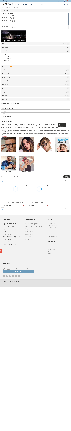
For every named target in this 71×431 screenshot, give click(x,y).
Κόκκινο (6, 168)
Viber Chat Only (9, 371)
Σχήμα (4, 200)
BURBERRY (6, 132)
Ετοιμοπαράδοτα (8, 57)
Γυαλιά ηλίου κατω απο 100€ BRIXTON (10, 22)
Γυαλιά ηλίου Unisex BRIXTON (9, 19)
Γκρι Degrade (7, 180)
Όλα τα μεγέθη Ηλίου (52, 380)
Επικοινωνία (7, 378)
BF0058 (5, 146)
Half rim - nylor (7, 196)
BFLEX (5, 126)
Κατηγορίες (5, 65)
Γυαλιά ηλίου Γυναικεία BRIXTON (9, 17)
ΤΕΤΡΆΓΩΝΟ (6, 215)
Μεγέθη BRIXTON (6, 44)
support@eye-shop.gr (10, 373)
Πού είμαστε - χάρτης (32, 368)
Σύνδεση (50, 390)
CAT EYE (5, 205)
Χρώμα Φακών (6, 171)
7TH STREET (6, 117)
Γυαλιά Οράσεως (7, 72)
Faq (26, 373)
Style (4, 189)
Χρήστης (50, 395)
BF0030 (5, 144)
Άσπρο (6, 159)
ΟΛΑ (5, 47)
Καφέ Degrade (7, 184)
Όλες (5, 222)
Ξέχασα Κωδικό (51, 401)
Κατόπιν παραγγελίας (9, 58)
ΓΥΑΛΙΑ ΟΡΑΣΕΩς (9, 7)
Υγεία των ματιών (51, 367)
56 (4, 49)
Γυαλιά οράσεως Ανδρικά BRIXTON (10, 26)
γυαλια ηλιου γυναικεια (7, 252)
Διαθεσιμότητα (6, 53)
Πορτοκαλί (7, 164)
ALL (5, 157)
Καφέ (6, 182)
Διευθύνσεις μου (51, 393)
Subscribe (18, 416)
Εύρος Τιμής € (7, 80)
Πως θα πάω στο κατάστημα (34, 371)
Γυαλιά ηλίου (50, 373)
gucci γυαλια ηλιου (6, 260)
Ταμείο (49, 403)
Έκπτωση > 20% (7, 225)
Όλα (5, 60)
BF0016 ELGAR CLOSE (8, 140)
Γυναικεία (6, 100)
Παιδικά (5, 102)
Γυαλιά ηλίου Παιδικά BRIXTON (9, 20)
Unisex (5, 94)
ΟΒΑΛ (5, 207)
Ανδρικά (5, 98)
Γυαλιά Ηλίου (7, 70)
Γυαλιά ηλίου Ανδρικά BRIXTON (9, 16)
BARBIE (5, 123)
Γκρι (5, 178)
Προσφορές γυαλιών (52, 377)
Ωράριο (5, 376)
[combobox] (5, 320)
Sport (5, 96)
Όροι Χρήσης (29, 376)
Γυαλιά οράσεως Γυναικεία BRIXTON (10, 27)
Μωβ (5, 162)
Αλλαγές (28, 381)
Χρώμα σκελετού (6, 153)
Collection (5, 229)
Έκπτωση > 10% (7, 223)
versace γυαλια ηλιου (7, 265)
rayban (3, 257)
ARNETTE (6, 121)
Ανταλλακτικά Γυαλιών (9, 75)
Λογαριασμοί (29, 378)
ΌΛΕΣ (5, 232)
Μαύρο (6, 166)
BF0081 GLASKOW (7, 150)
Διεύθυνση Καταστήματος (11, 381)
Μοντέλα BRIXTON (6, 135)
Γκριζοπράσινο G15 (8, 186)
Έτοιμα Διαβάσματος (8, 106)
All (4, 193)
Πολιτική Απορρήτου (9, 389)
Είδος (4, 89)
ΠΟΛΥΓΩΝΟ (6, 209)
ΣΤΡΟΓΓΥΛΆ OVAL (7, 213)
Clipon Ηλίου (7, 177)
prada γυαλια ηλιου (6, 263)
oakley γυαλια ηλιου (6, 255)
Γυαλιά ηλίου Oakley (52, 375)
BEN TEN (6, 125)
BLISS (5, 128)
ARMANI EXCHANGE (8, 119)
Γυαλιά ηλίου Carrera (52, 369)
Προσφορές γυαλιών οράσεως (54, 379)
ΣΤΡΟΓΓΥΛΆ (6, 211)
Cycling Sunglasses (52, 371)
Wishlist (49, 397)
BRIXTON (16, 7)
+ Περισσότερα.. (4, 280)
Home (3, 7)
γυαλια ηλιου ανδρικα (7, 250)
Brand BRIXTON (6, 110)
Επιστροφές (29, 383)
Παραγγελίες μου (51, 399)
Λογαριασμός (51, 392)
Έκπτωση (5, 218)
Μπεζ (6, 160)
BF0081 (5, 148)
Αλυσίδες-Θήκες (7, 74)
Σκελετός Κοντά (7, 104)
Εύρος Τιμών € (6, 83)
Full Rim (6, 195)
